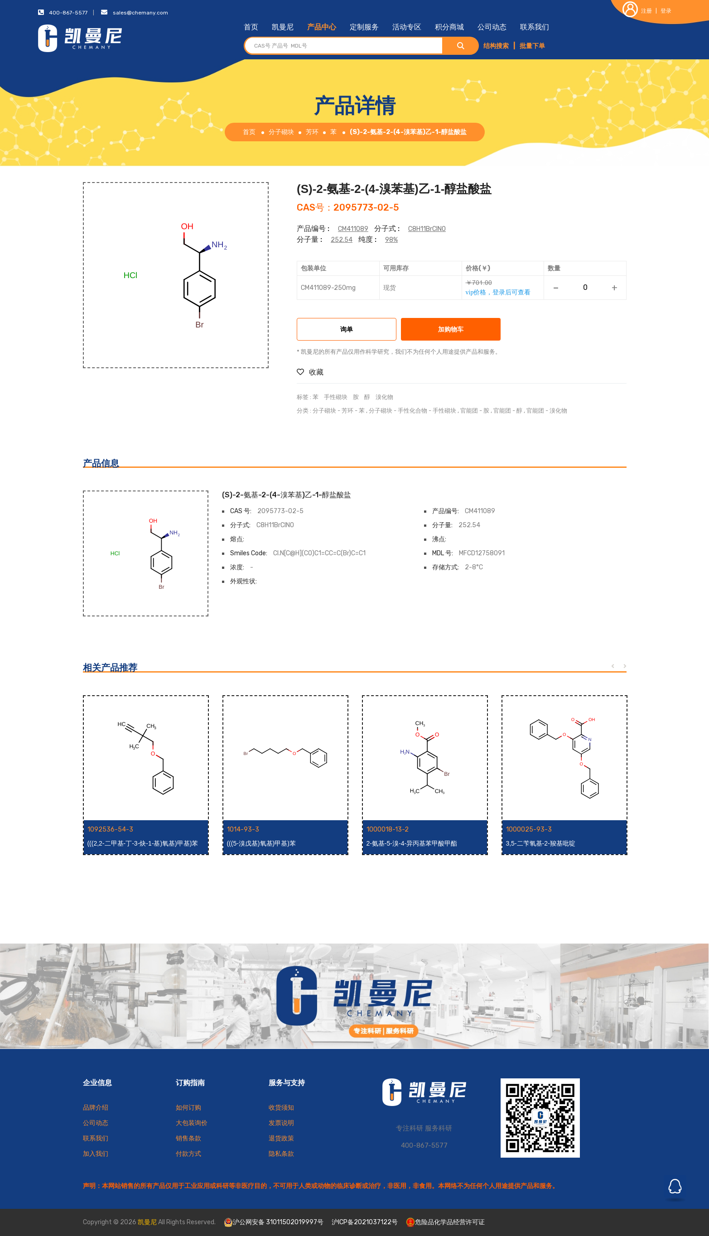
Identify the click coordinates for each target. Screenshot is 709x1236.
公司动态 (491, 27)
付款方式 (188, 1154)
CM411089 (353, 229)
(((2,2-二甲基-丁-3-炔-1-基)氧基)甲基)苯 (142, 843)
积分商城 (449, 27)
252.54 (341, 240)
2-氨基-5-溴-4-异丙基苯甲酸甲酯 (412, 843)
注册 (637, 11)
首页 (251, 27)
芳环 (312, 132)
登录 (666, 11)
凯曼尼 (283, 27)
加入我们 (95, 1154)
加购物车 (450, 330)
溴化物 (384, 397)
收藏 (310, 372)
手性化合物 (412, 410)
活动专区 (406, 27)
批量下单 (532, 46)
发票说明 (281, 1123)
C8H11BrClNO (427, 229)
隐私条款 (281, 1154)
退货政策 (281, 1138)
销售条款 (188, 1138)
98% (391, 240)
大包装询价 (191, 1123)
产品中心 (321, 27)
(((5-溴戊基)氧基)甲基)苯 (261, 843)
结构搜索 (496, 46)
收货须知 (281, 1107)
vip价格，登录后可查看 (498, 292)
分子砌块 (281, 132)
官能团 (469, 410)
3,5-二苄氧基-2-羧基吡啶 (540, 843)
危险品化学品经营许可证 (445, 1222)
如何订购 (188, 1107)
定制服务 (364, 27)
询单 (346, 330)
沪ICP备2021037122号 (365, 1222)
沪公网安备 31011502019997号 (273, 1222)
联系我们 (534, 27)
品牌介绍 (95, 1107)
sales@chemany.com (140, 13)
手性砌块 (335, 397)
